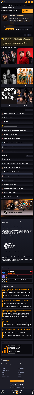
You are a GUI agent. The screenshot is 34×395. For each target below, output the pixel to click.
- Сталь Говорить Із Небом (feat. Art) (14, 113)
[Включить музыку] (17, 392)
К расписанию (28, 268)
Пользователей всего (13, 345)
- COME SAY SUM (15, 130)
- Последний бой (9, 147)
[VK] (23, 384)
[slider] (18, 26)
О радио (19, 370)
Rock (11, 10)
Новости (19, 376)
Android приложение (17, 381)
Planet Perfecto (11, 271)
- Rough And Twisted (13, 121)
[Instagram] (18, 384)
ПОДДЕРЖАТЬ (20, 368)
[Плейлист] (33, 393)
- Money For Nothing (11, 196)
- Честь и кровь (10, 184)
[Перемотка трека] (20, 277)
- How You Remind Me (11, 171)
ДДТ (9, 105)
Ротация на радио (5, 370)
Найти (25, 1)
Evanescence (9, 66)
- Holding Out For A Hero (12, 176)
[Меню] (32, 2)
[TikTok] (11, 384)
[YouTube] (16, 384)
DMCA (23, 387)
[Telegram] (13, 384)
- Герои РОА (9, 180)
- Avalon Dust (10, 126)
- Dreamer (10, 192)
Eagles (25, 85)
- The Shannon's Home (11, 134)
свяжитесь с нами (7, 43)
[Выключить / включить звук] (33, 391)
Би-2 (25, 66)
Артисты (19, 374)
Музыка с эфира (21, 372)
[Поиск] (15, 2)
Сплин (25, 105)
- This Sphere (9, 117)
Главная (3, 10)
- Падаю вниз (13, 142)
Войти (29, 1)
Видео (3, 374)
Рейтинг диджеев (5, 376)
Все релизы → (29, 110)
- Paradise (12, 138)
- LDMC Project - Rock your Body (16, 163)
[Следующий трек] (20, 393)
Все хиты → (29, 155)
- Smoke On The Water (12, 167)
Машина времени (9, 85)
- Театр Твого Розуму (13, 188)
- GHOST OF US (8, 159)
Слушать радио (11, 273)
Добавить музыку (26, 11)
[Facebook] (20, 384)
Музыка (7, 10)
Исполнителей (11, 353)
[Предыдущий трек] (14, 393)
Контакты (20, 378)
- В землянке (10, 151)
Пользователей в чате (13, 347)
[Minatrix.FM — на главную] (2, 2)
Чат (2, 378)
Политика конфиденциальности (15, 387)
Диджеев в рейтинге (13, 351)
